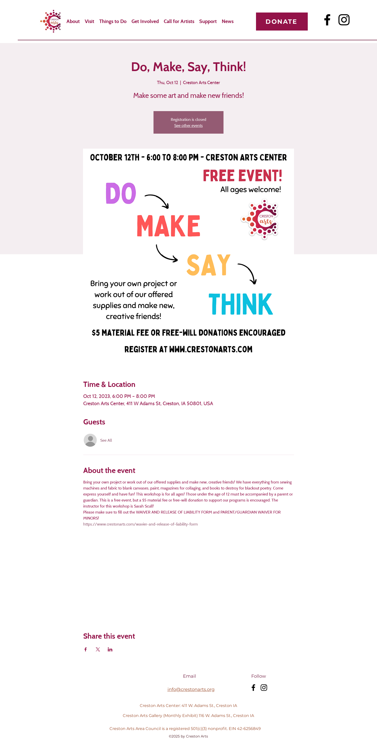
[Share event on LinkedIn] (110, 649)
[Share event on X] (98, 649)
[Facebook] (327, 19)
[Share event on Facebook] (85, 649)
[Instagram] (344, 19)
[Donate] (282, 22)
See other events (188, 125)
